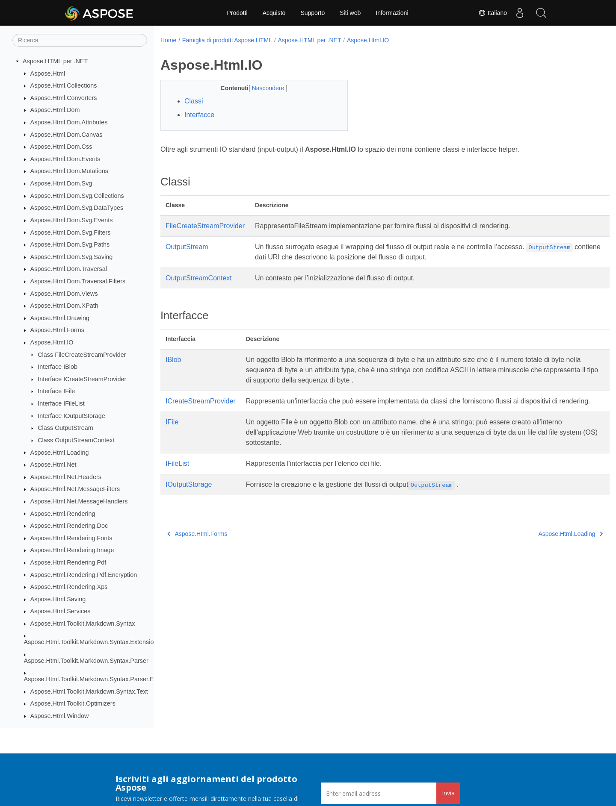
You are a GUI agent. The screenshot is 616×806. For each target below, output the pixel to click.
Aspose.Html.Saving (58, 599)
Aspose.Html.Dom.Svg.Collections (77, 195)
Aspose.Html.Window (59, 715)
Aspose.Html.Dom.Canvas (66, 134)
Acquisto (274, 12)
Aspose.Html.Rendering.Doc (69, 525)
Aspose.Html (47, 73)
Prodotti (237, 12)
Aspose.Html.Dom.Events (65, 159)
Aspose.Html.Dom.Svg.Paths (70, 244)
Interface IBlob (57, 366)
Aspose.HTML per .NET (55, 61)
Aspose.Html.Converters (63, 97)
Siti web (350, 12)
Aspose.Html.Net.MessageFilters (75, 488)
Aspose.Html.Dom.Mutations (69, 171)
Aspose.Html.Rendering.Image (72, 550)
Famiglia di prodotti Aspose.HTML (227, 40)
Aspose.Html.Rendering (62, 513)
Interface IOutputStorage (71, 415)
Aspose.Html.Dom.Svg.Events (71, 220)
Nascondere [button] (262, 88)
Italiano (492, 13)
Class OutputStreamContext (76, 440)
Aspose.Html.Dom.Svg (61, 183)
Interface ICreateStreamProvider (82, 379)
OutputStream (187, 246)
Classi (193, 101)
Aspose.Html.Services (60, 611)
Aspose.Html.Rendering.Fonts (71, 538)
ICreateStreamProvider (201, 401)
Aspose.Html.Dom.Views (64, 293)
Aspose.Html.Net (53, 464)
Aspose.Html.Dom (55, 109)
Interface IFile (56, 391)
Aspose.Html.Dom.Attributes (69, 122)
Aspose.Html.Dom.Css (61, 146)
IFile (172, 432)
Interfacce (199, 114)
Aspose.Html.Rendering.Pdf (68, 562)
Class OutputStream (65, 427)
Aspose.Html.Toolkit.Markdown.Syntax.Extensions (92, 641)
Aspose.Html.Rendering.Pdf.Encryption (83, 574)
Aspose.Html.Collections (63, 85)
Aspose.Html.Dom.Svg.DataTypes (77, 207)
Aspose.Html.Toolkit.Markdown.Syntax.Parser (86, 660)
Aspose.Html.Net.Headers (65, 477)
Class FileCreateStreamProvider (82, 354)
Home (168, 40)
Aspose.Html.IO (52, 342)
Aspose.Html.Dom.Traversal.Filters (78, 281)
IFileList (177, 473)
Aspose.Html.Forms (57, 330)
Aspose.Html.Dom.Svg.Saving (71, 256)
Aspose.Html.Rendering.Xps (69, 586)
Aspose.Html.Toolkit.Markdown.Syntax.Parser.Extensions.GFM (109, 679)
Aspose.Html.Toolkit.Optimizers (73, 703)
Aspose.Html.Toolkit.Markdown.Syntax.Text (89, 691)
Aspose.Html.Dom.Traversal (68, 268)
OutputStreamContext (199, 278)
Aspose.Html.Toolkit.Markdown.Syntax (82, 623)
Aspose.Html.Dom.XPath (64, 305)
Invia (448, 793)
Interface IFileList (61, 403)
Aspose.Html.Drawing (59, 318)
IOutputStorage (189, 494)
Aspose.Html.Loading (59, 452)
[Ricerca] (79, 40)
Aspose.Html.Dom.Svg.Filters (70, 232)
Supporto (312, 12)
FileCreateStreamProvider (205, 225)
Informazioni (392, 12)
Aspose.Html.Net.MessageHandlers (79, 501)
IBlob (173, 359)
